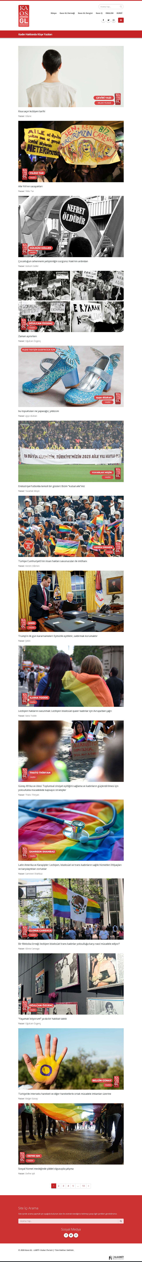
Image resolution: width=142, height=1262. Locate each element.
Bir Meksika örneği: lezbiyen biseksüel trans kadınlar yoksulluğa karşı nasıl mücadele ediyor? (69, 943)
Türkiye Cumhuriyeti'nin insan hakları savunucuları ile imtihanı (52, 561)
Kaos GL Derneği (67, 13)
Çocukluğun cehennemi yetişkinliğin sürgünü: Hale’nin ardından (53, 261)
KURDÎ (119, 13)
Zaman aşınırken (27, 336)
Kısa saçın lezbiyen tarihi (31, 111)
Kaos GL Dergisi (85, 13)
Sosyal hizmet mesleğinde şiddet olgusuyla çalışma (45, 1168)
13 (83, 1185)
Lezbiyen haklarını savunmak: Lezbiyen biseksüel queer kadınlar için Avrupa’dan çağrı (65, 711)
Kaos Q (99, 13)
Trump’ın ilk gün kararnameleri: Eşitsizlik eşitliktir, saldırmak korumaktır (57, 636)
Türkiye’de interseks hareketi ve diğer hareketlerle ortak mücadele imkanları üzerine (64, 1093)
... (78, 1185)
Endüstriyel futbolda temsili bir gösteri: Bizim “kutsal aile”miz (51, 486)
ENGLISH (109, 13)
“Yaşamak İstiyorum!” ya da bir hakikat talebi (42, 1018)
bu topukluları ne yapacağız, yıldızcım (38, 411)
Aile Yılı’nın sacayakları (30, 186)
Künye (54, 13)
